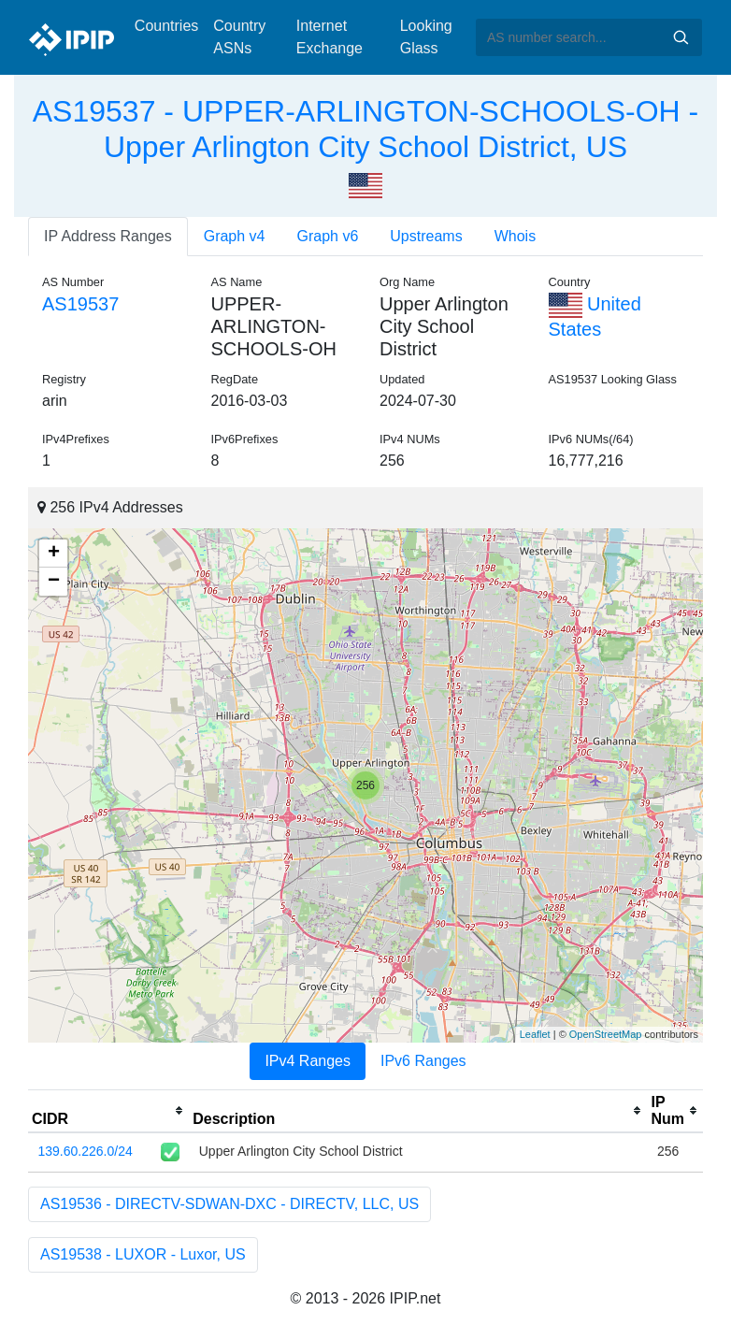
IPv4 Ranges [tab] (308, 1061)
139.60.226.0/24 (85, 1151)
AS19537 (80, 304)
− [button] (54, 582)
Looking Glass (426, 37)
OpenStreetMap (605, 1034)
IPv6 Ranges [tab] (423, 1061)
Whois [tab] (515, 236)
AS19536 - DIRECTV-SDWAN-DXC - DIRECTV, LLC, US (229, 1204)
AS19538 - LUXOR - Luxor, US (143, 1254)
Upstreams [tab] (426, 236)
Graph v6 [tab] (328, 236)
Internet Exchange (329, 37)
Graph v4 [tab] (234, 236)
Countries (166, 26)
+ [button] (54, 554)
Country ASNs (239, 37)
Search (680, 37)
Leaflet (535, 1034)
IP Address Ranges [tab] (108, 236)
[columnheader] (108, 1110)
